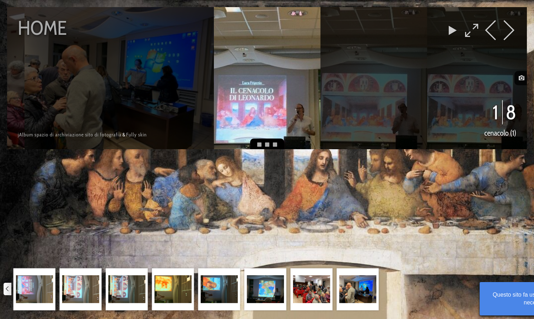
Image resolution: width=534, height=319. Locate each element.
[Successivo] (526, 289)
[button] (34, 289)
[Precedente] (8, 289)
